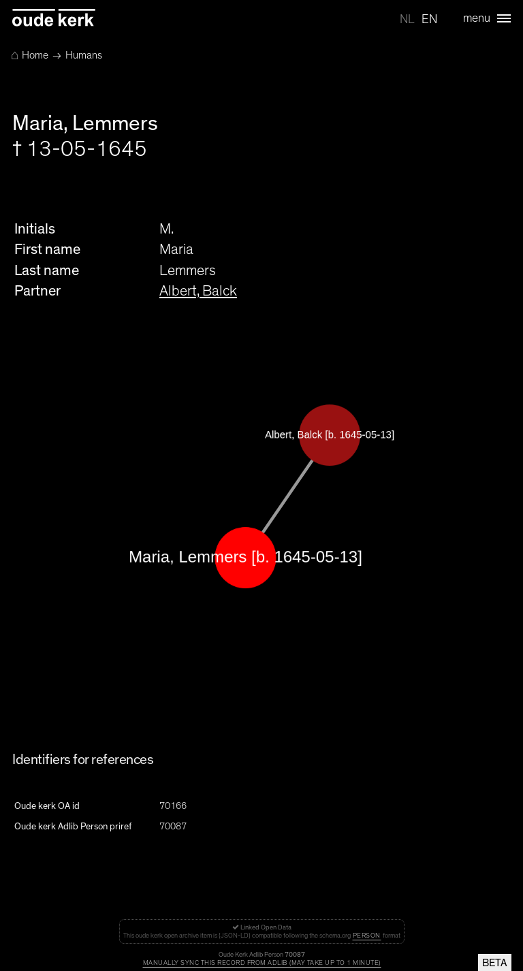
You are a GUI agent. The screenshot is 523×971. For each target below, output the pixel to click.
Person (367, 935)
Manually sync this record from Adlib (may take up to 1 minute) (262, 962)
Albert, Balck (198, 290)
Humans (83, 55)
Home (29, 55)
